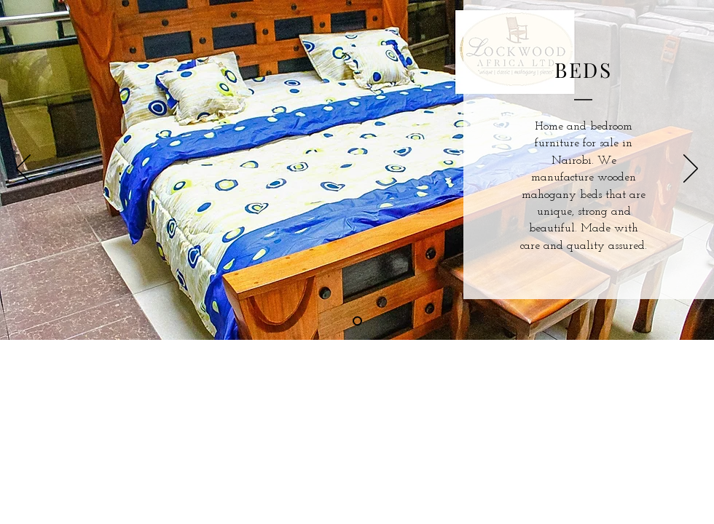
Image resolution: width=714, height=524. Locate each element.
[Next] (690, 169)
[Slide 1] (357, 321)
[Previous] (23, 169)
